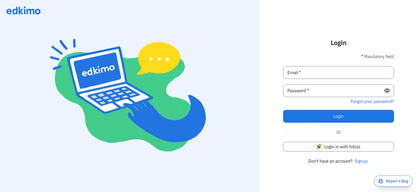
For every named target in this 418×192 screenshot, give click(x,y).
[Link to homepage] (23, 10)
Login (338, 116)
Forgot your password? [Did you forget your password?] (372, 101)
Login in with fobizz (338, 146)
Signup (361, 161)
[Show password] (387, 90)
